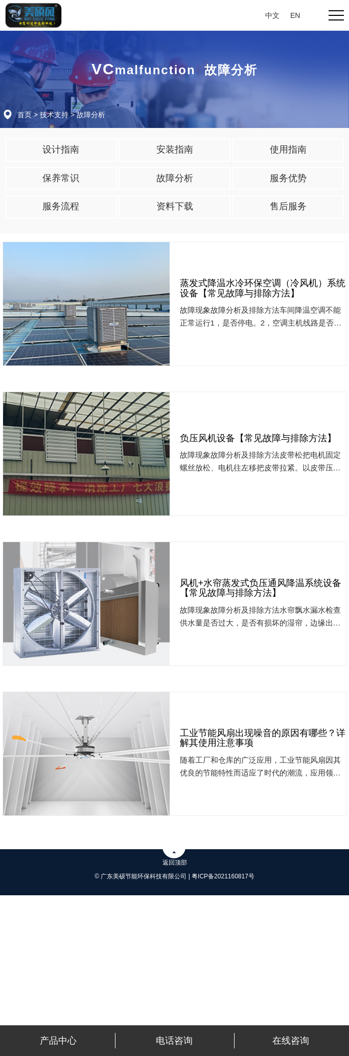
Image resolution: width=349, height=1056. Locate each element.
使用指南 (288, 149)
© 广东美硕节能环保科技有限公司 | (143, 876)
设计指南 (60, 149)
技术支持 (54, 115)
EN (295, 15)
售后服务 (288, 206)
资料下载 (174, 206)
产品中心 (58, 1041)
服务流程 (60, 206)
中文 (272, 15)
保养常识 (60, 178)
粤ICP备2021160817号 (223, 876)
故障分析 (91, 115)
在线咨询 (290, 1041)
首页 (24, 115)
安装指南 (174, 149)
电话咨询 (174, 1041)
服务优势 (288, 178)
